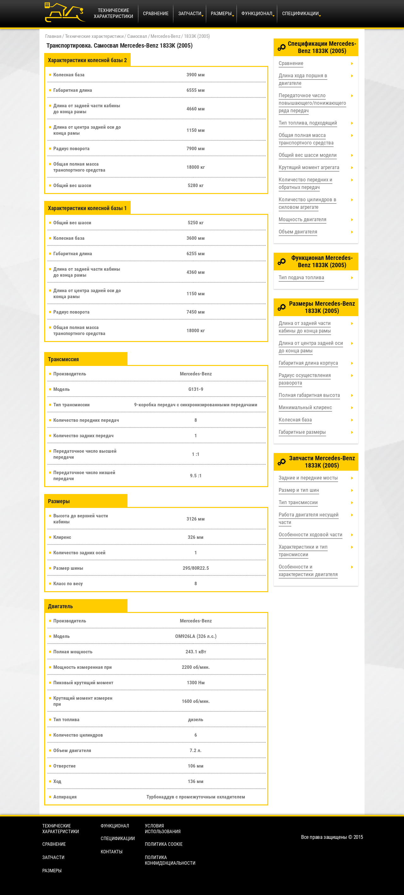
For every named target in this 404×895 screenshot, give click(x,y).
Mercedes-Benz (165, 36)
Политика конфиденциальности (170, 860)
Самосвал (137, 36)
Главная (53, 36)
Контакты (111, 852)
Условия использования (163, 828)
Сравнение (156, 13)
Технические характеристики (94, 36)
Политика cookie (163, 844)
